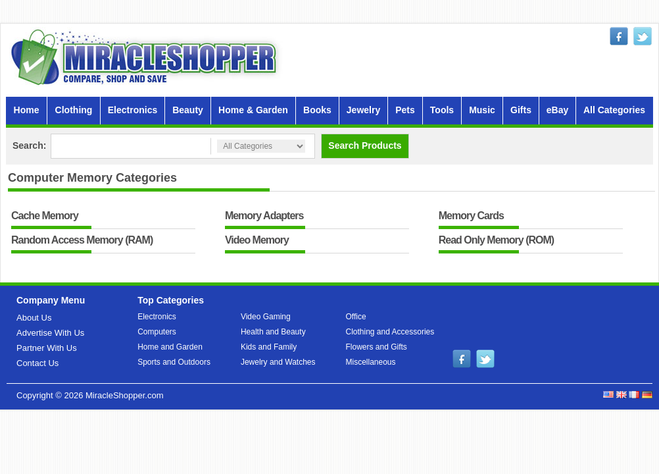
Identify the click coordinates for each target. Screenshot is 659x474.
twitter (642, 36)
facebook (619, 36)
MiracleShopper (146, 57)
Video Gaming (266, 316)
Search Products (364, 145)
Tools (442, 110)
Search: (29, 145)
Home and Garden (170, 347)
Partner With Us (46, 348)
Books (317, 110)
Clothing (74, 110)
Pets (405, 110)
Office (356, 316)
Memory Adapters (264, 216)
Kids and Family (269, 347)
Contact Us (37, 363)
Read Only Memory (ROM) (496, 241)
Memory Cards (471, 216)
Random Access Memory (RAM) (82, 241)
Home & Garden (253, 110)
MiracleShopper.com (124, 395)
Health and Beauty (273, 331)
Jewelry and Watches (278, 362)
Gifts (520, 110)
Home (26, 110)
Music (482, 110)
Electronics (132, 110)
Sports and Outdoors (173, 362)
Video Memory (257, 241)
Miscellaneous (371, 362)
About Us (33, 318)
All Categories (614, 110)
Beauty (187, 110)
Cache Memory (44, 216)
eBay (557, 110)
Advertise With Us (50, 333)
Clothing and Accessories (390, 331)
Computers (156, 331)
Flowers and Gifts (376, 347)
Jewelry (363, 110)
